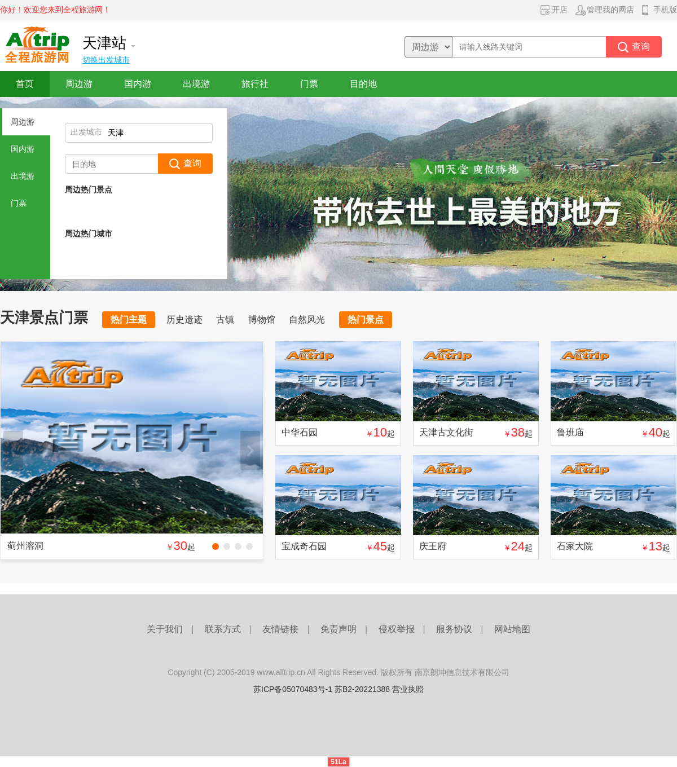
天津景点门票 (44, 317)
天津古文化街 (446, 432)
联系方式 (223, 629)
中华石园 (300, 432)
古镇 (225, 319)
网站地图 (512, 629)
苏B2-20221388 (362, 689)
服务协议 (454, 629)
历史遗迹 (184, 319)
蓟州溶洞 (25, 545)
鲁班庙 (570, 432)
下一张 (250, 450)
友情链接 (280, 629)
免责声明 (338, 629)
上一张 (13, 450)
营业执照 (408, 689)
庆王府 (432, 546)
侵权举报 (397, 629)
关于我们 (165, 629)
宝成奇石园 (304, 546)
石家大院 (575, 546)
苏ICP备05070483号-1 (292, 689)
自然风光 (307, 319)
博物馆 (261, 319)
